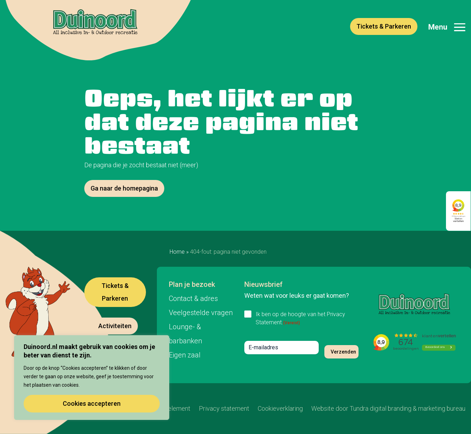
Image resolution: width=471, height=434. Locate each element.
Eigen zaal (185, 355)
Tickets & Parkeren (383, 26)
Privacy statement (224, 408)
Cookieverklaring (280, 408)
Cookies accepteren (92, 403)
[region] (91, 377)
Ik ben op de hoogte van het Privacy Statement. (300, 318)
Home (177, 251)
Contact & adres (193, 298)
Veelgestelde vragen (201, 312)
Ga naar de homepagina (124, 188)
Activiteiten (114, 326)
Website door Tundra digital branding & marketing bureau (388, 408)
